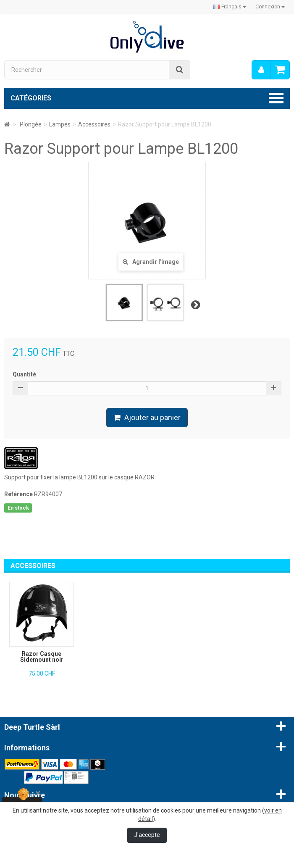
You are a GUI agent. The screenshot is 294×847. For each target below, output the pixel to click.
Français (229, 7)
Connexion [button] (270, 7)
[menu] (261, 69)
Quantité (24, 374)
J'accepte (147, 834)
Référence (18, 494)
